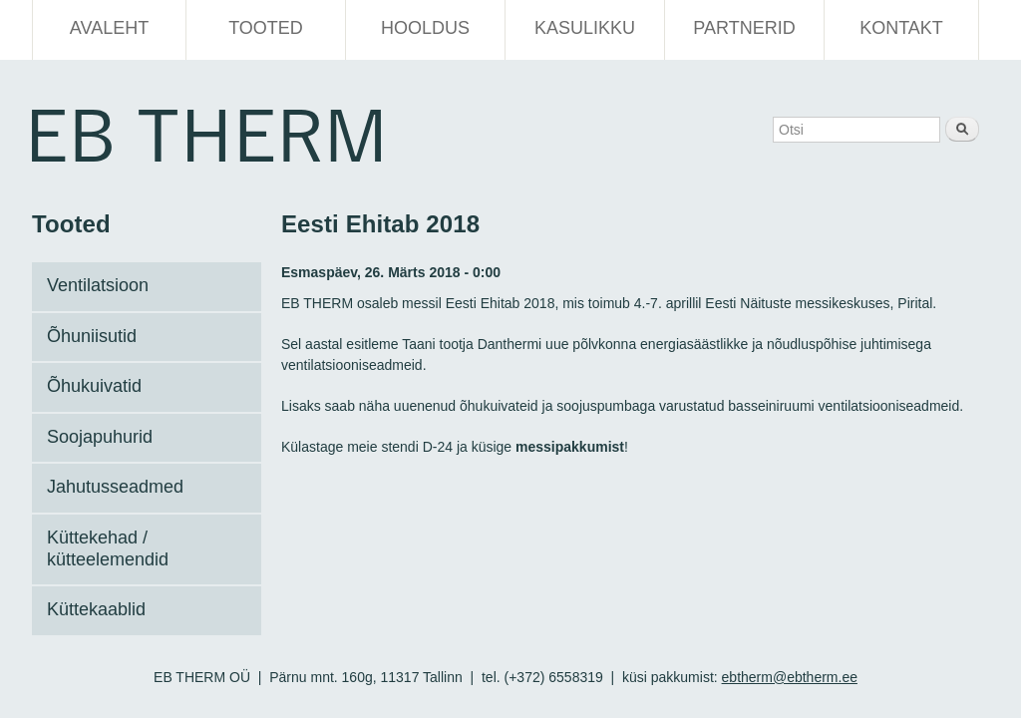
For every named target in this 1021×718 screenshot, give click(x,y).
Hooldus (425, 28)
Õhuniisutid (92, 336)
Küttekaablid (96, 609)
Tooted (265, 28)
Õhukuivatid (94, 386)
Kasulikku (584, 28)
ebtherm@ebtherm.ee (789, 677)
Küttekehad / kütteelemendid (108, 548)
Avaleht (109, 28)
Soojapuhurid (100, 437)
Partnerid (744, 28)
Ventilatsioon (98, 285)
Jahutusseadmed (115, 487)
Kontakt (901, 28)
